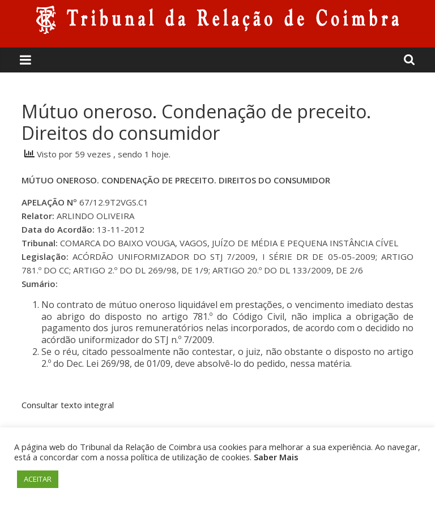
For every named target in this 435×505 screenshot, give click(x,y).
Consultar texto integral (68, 404)
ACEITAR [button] (38, 479)
